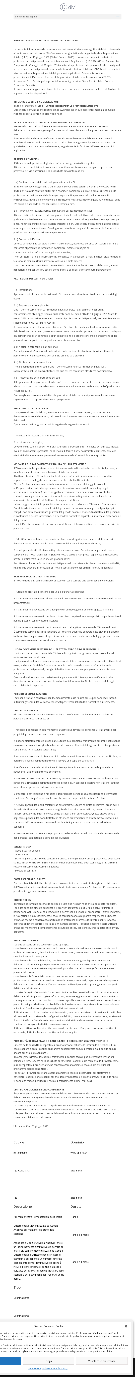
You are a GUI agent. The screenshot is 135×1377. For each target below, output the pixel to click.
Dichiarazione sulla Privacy (55, 1368)
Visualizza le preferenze (102, 1361)
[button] (126, 1326)
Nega (49, 1361)
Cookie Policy (34, 1368)
